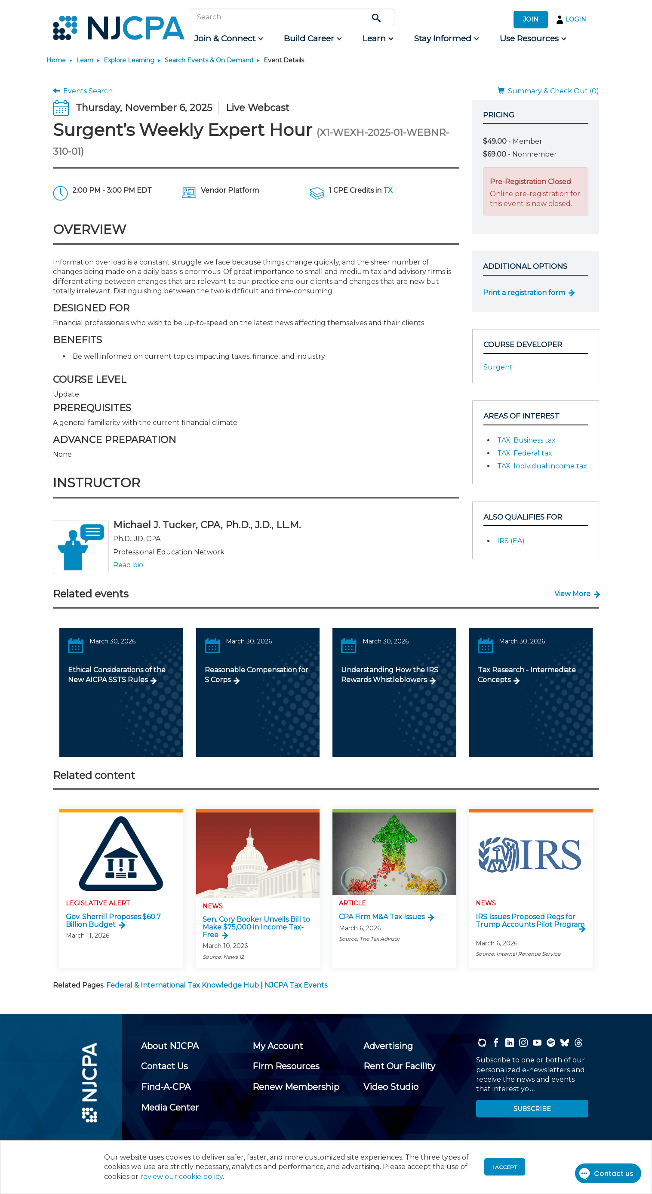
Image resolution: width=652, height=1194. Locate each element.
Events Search (83, 91)
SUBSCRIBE (532, 1109)
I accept (504, 1167)
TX (388, 190)
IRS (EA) (511, 541)
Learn (84, 60)
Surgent (498, 367)
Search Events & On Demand (209, 60)
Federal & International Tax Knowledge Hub (182, 985)
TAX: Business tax (526, 440)
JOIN (530, 19)
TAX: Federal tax (524, 453)
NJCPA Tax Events (295, 985)
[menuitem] (228, 38)
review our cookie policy (181, 1176)
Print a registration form (524, 293)
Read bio (128, 565)
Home (56, 60)
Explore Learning (129, 60)
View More (572, 594)
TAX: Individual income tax (542, 466)
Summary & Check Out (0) (548, 91)
